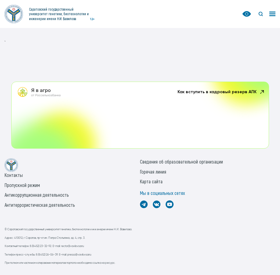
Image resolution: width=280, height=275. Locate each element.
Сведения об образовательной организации (181, 161)
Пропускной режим (22, 185)
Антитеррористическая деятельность (40, 205)
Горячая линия (153, 172)
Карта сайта (151, 181)
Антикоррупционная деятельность (37, 195)
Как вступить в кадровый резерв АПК (221, 92)
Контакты (14, 175)
